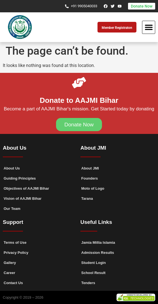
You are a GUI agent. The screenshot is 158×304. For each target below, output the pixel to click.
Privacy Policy (16, 252)
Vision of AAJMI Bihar (22, 198)
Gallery (10, 263)
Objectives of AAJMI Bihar (26, 188)
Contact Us (13, 283)
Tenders (88, 283)
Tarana (87, 198)
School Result (93, 273)
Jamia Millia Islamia (98, 242)
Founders (89, 178)
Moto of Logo (92, 188)
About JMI (90, 168)
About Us (12, 168)
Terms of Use (15, 242)
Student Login (93, 263)
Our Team (12, 208)
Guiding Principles (20, 178)
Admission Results (97, 252)
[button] (148, 27)
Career (9, 273)
